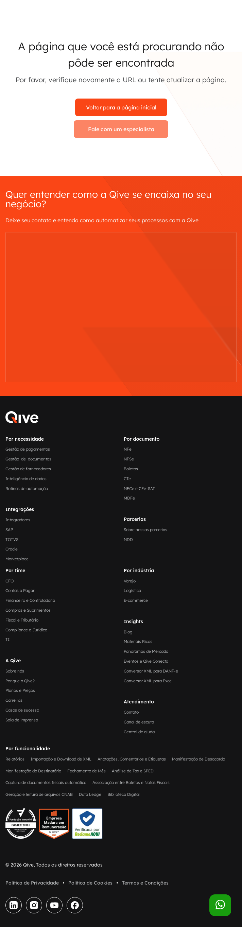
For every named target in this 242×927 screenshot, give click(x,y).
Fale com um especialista (121, 129)
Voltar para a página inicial (121, 107)
